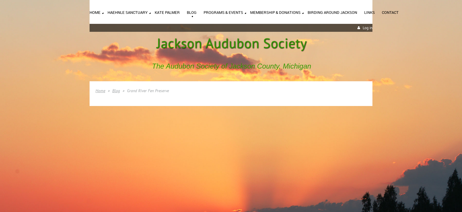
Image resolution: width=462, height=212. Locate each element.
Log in (367, 27)
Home (100, 90)
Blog (116, 90)
